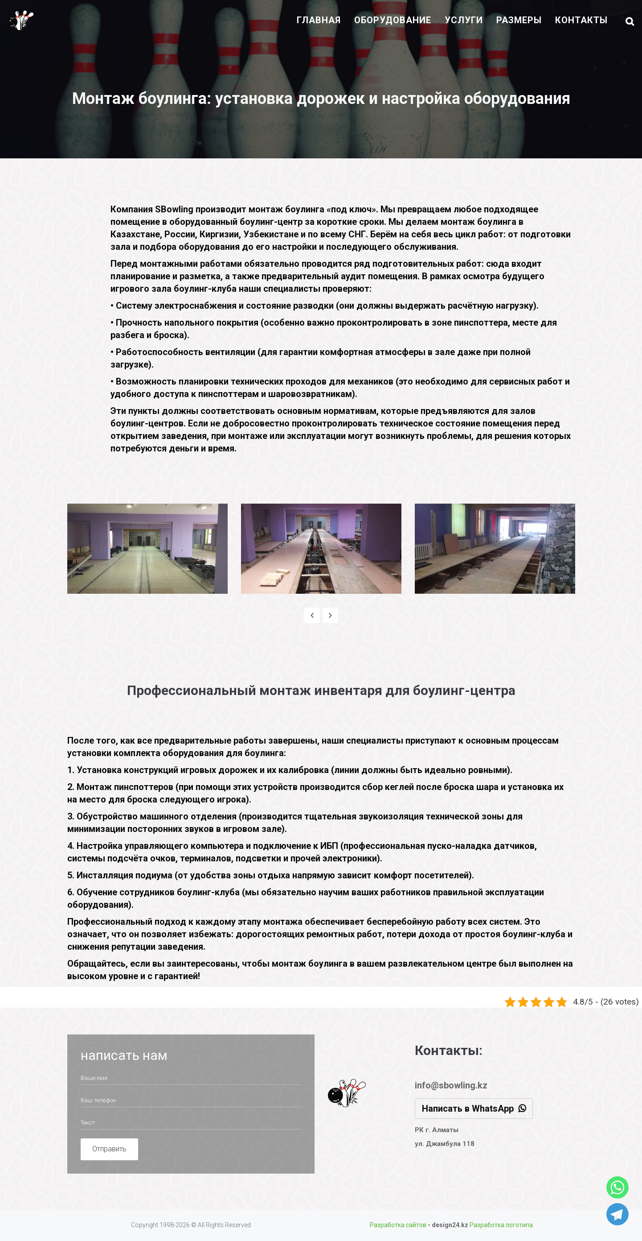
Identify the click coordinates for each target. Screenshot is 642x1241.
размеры (519, 20)
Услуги (464, 20)
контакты (581, 20)
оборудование (392, 20)
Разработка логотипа (501, 1225)
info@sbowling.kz (451, 1085)
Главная (319, 20)
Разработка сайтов (398, 1225)
